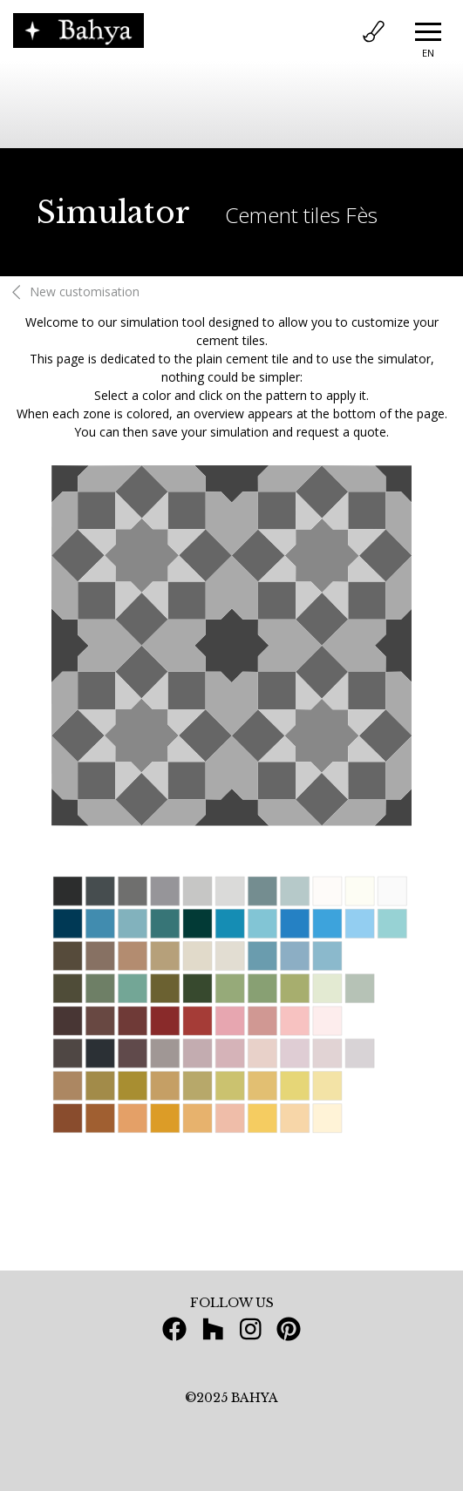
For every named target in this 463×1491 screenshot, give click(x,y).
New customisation (73, 291)
